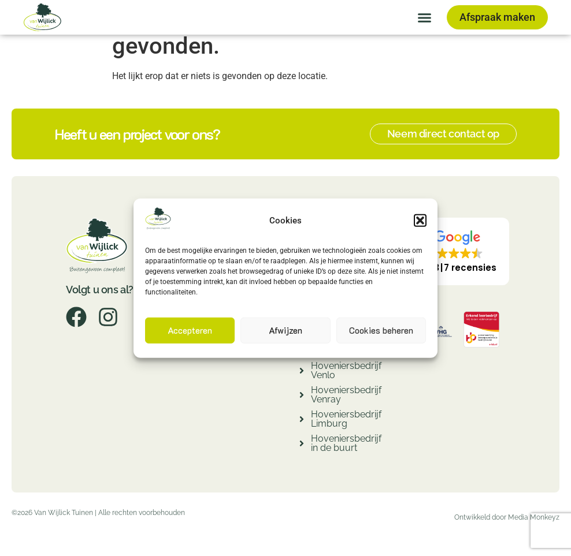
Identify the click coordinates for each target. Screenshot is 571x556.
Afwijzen (285, 330)
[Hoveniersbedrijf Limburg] (301, 420)
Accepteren (190, 330)
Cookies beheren (381, 330)
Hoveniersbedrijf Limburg (346, 419)
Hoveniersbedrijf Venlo (346, 370)
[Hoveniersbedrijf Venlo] (301, 372)
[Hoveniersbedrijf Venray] (301, 396)
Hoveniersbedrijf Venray (346, 395)
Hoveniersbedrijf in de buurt (346, 443)
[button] (420, 220)
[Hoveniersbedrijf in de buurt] (301, 445)
